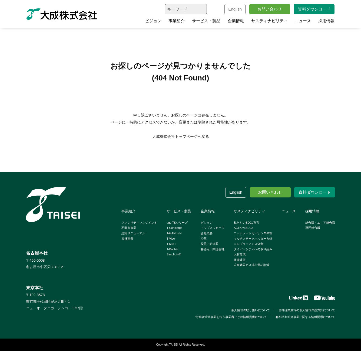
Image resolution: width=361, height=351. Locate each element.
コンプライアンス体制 (248, 243)
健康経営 (240, 259)
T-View (171, 238)
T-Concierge (174, 227)
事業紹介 (176, 20)
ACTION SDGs (243, 227)
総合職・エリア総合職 (320, 222)
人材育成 (240, 254)
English (235, 9)
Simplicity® (174, 254)
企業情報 (236, 20)
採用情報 (326, 20)
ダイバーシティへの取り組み (253, 249)
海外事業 (127, 238)
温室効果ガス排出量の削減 (251, 264)
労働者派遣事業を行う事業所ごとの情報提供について (231, 316)
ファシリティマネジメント (139, 222)
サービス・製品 (206, 20)
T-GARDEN (174, 233)
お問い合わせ (269, 9)
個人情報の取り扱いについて (250, 310)
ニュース (303, 20)
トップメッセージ (212, 227)
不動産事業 (128, 227)
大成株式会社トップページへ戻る (180, 136)
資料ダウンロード (314, 9)
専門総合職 (312, 227)
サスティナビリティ (269, 20)
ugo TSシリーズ (177, 222)
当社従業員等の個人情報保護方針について (307, 310)
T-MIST (171, 243)
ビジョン (153, 20)
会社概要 (207, 233)
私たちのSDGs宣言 (246, 222)
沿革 (204, 238)
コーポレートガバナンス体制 (253, 233)
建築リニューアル (133, 233)
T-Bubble (172, 249)
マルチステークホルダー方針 (253, 238)
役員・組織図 (209, 243)
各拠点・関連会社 (212, 249)
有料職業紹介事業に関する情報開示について (305, 316)
